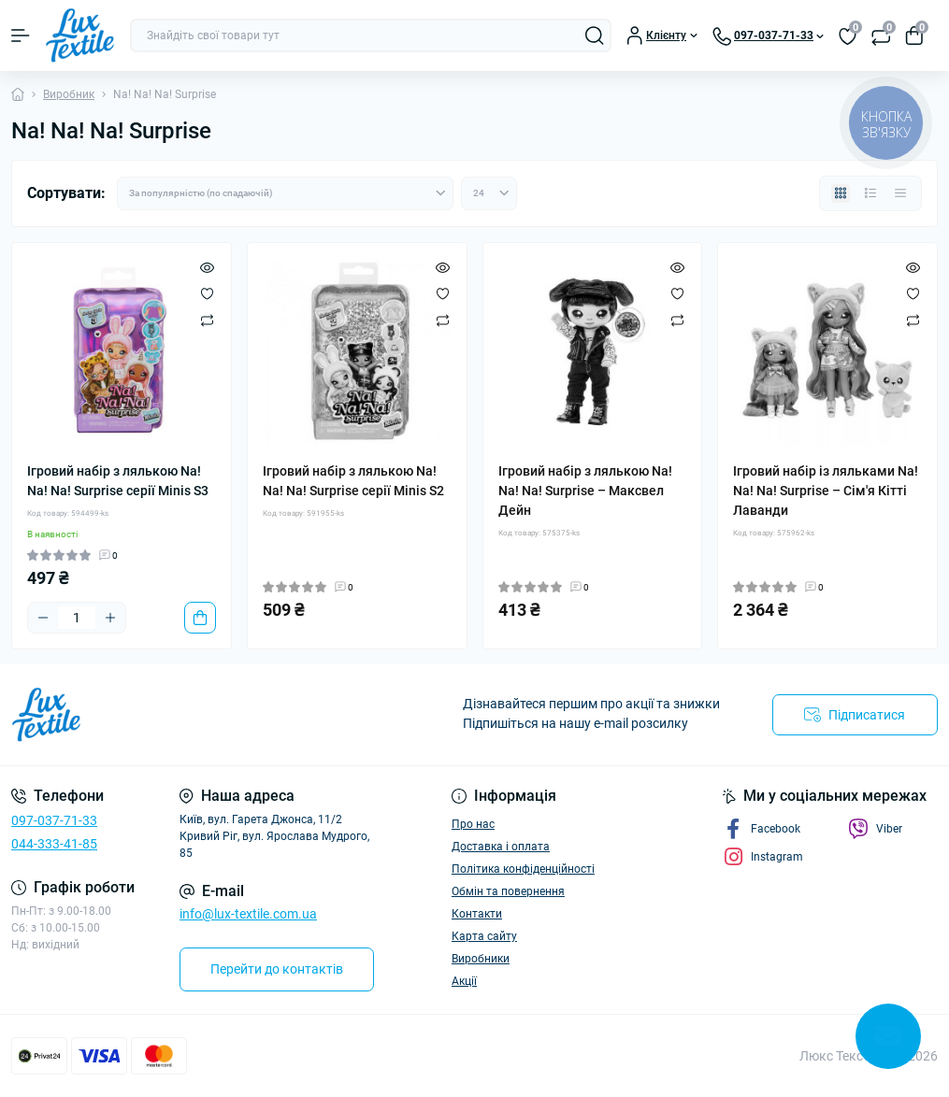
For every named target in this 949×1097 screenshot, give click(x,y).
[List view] (870, 193)
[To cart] (200, 618)
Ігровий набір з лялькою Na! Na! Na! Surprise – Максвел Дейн (585, 490)
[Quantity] (76, 617)
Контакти (477, 913)
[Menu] (20, 35)
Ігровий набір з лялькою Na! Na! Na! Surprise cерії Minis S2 (353, 480)
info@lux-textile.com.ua (248, 913)
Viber (875, 829)
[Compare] (207, 319)
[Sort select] (285, 193)
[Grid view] (840, 193)
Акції (464, 981)
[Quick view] (207, 267)
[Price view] (900, 193)
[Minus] (43, 618)
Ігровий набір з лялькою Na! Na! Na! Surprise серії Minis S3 (117, 480)
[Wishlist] (207, 293)
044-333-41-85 (54, 843)
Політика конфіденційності (523, 869)
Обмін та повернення (508, 891)
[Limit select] (489, 193)
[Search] (594, 35)
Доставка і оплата (501, 846)
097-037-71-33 (54, 820)
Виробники (481, 958)
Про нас (473, 824)
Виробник (68, 94)
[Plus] (110, 618)
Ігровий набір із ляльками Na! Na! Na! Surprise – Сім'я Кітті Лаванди (825, 490)
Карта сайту (484, 936)
